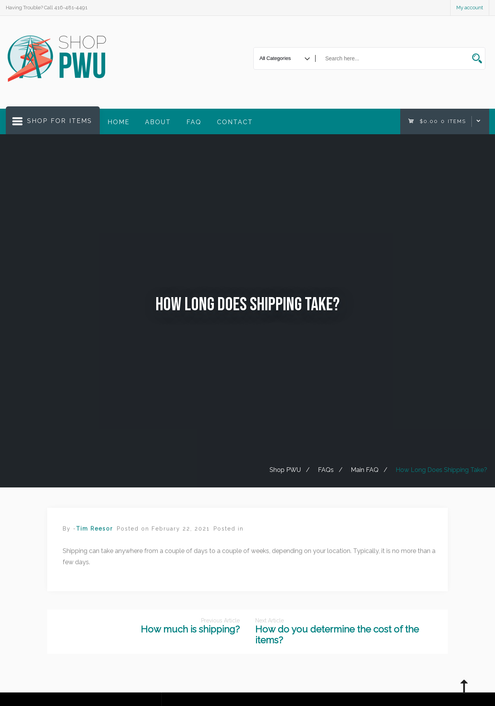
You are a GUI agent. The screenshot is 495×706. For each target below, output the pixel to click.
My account (469, 7)
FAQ (193, 122)
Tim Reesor (94, 534)
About (158, 122)
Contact (235, 122)
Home (119, 122)
